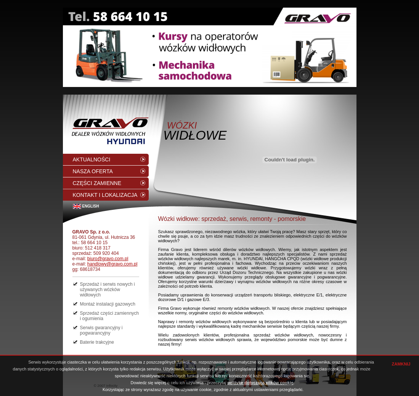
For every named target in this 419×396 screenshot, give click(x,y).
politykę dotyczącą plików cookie (260, 382)
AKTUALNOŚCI (92, 159)
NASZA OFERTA (93, 171)
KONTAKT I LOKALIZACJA (105, 195)
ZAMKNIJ (401, 364)
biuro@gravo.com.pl (107, 258)
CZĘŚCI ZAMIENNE (97, 183)
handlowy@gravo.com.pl (112, 264)
